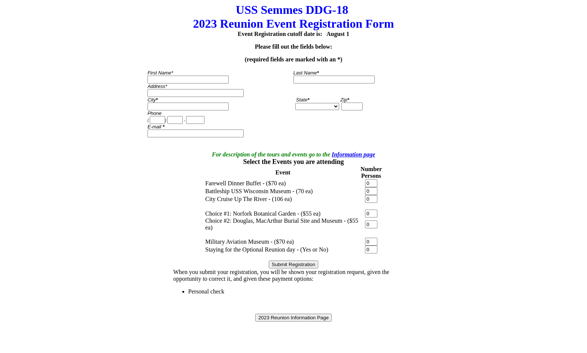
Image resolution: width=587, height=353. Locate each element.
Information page (353, 154)
